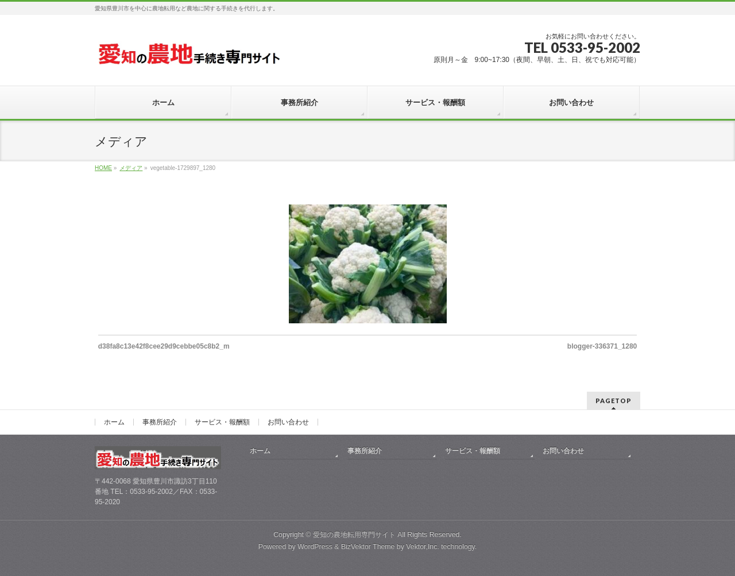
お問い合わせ (288, 422)
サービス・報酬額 (222, 422)
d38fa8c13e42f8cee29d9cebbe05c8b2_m (164, 346)
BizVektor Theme (368, 547)
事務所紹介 (159, 422)
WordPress (314, 547)
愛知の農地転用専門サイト (354, 535)
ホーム (114, 422)
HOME (103, 168)
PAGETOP (613, 400)
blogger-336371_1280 (602, 346)
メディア (130, 168)
